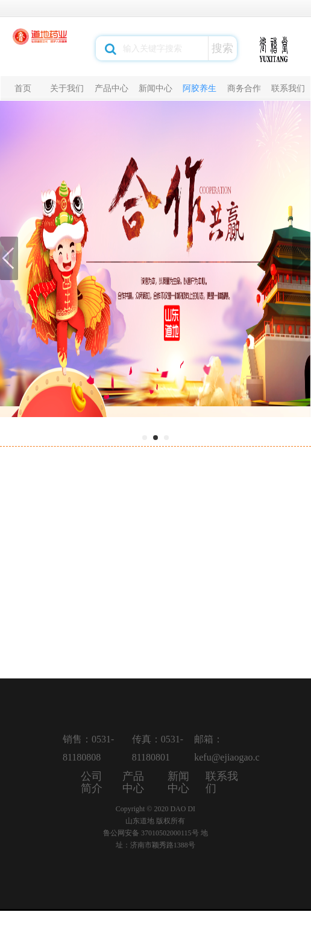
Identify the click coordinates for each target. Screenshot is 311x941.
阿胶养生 (199, 88)
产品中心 (111, 88)
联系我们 (288, 88)
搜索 (222, 48)
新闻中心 (155, 88)
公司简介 (91, 782)
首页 (22, 88)
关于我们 (67, 88)
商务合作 (244, 88)
